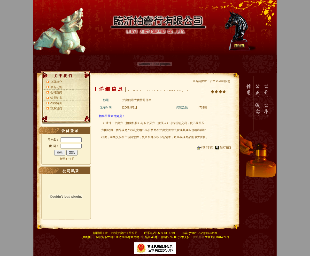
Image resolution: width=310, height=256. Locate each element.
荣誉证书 (56, 98)
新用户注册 (67, 159)
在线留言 (56, 103)
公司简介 (56, 82)
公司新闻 (56, 92)
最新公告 (56, 87)
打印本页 (207, 147)
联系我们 (56, 108)
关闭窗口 (225, 147)
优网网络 (198, 237)
